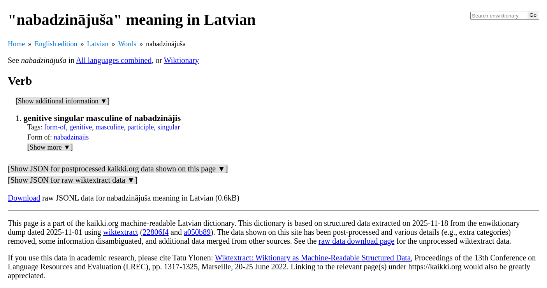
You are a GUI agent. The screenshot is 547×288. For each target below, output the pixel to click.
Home (16, 44)
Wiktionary (181, 60)
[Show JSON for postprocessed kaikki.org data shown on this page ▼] (118, 168)
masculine (109, 127)
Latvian (98, 44)
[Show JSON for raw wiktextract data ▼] (72, 180)
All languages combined (113, 60)
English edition (56, 44)
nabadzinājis (71, 137)
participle (140, 127)
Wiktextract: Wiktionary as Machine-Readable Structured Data (313, 257)
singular (168, 127)
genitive (80, 127)
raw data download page (356, 241)
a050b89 (197, 232)
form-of (55, 127)
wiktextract (120, 232)
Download (24, 198)
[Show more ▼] (50, 147)
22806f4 (155, 232)
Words (127, 44)
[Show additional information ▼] (62, 101)
